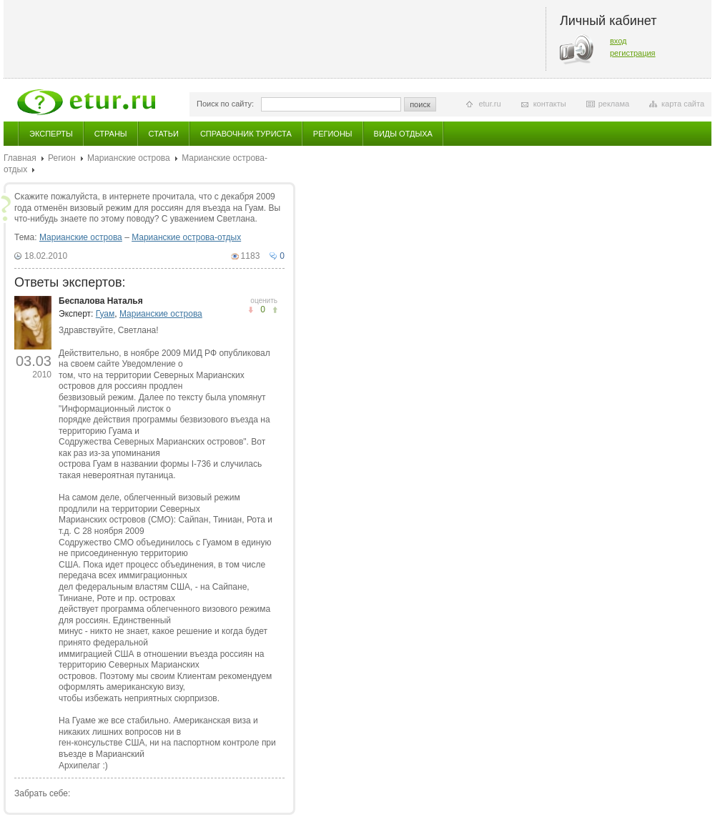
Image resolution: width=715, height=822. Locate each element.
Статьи (164, 133)
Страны (110, 133)
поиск (420, 104)
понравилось (250, 310)
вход (618, 40)
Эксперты (51, 133)
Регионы (332, 133)
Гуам (105, 314)
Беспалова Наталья (101, 301)
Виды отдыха (403, 133)
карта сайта (682, 103)
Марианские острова (128, 158)
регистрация (633, 53)
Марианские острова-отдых (186, 237)
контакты (549, 103)
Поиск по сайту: (225, 103)
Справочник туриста (246, 133)
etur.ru (489, 103)
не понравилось (274, 310)
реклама (613, 103)
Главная (20, 158)
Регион (62, 158)
